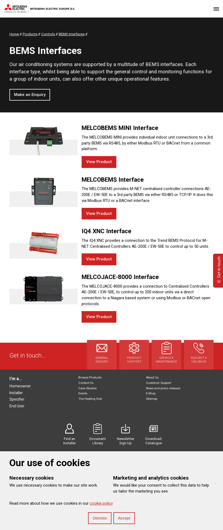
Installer (16, 393)
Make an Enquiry (30, 94)
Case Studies (87, 388)
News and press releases (163, 388)
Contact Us (85, 383)
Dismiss (100, 518)
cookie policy (101, 503)
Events (82, 393)
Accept (124, 518)
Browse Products (90, 377)
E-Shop (150, 393)
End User (17, 406)
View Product (99, 161)
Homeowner (20, 386)
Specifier (17, 399)
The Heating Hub (90, 399)
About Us (152, 377)
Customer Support (158, 383)
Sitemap (151, 399)
